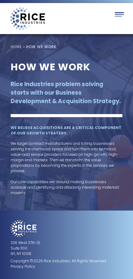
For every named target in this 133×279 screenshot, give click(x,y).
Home (16, 46)
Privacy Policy (23, 266)
